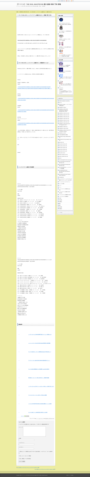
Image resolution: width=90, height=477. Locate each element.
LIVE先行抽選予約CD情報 (63, 134)
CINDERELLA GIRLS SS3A (63, 128)
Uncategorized (61, 177)
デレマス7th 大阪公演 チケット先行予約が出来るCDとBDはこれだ (65, 85)
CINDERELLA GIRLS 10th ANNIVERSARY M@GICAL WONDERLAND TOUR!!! (63, 110)
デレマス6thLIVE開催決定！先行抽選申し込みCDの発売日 (38, 369)
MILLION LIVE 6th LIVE (63, 149)
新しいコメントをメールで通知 (25, 455)
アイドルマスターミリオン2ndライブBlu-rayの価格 (37, 395)
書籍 (59, 205)
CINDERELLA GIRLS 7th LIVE (64, 120)
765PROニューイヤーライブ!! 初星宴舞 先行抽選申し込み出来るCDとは (65, 91)
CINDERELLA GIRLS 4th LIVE (64, 114)
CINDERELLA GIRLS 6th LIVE (49, 418)
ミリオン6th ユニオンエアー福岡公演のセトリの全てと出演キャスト (65, 78)
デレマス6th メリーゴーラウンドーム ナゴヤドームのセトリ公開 (45, 469)
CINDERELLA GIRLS (62, 107)
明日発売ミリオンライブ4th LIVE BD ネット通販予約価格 (38, 377)
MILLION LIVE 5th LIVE (63, 147)
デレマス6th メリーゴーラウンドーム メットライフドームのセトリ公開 (28, 467)
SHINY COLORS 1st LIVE (63, 154)
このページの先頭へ (70, 475)
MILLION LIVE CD (62, 152)
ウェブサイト (21, 447)
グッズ (60, 185)
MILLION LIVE (61, 142)
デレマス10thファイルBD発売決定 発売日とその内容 (37, 412)
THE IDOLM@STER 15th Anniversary (65, 159)
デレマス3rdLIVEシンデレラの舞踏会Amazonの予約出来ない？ (39, 351)
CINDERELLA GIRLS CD (63, 126)
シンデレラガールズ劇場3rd (63, 196)
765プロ (60, 102)
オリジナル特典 (61, 183)
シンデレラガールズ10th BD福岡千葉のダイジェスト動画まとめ (39, 334)
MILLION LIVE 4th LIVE (63, 145)
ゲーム (60, 187)
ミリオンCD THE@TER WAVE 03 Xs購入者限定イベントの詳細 (39, 403)
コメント (21, 427)
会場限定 (60, 201)
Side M (60, 158)
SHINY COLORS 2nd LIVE (63, 156)
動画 (59, 203)
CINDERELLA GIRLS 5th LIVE (64, 116)
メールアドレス (21, 442)
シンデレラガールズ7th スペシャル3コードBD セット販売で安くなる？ (41, 386)
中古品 (60, 198)
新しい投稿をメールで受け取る (25, 458)
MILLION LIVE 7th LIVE (63, 151)
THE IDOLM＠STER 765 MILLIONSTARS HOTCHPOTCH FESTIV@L (64, 171)
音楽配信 (60, 208)
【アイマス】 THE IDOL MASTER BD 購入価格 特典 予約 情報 (38, 4)
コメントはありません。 (40, 418)
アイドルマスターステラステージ (64, 181)
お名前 (20, 438)
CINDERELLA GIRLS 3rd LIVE (64, 113)
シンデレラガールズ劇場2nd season (65, 194)
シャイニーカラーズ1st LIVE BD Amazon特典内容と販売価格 (39, 343)
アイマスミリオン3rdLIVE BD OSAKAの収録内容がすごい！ (39, 360)
